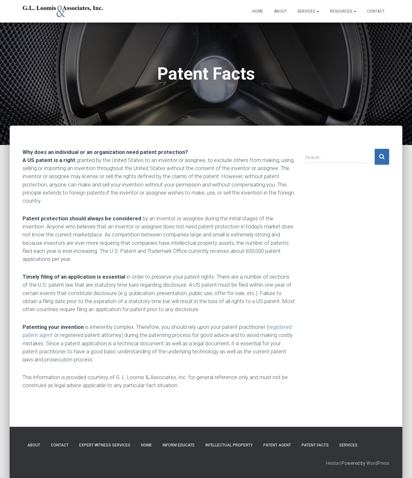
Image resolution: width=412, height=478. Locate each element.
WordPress (377, 463)
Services (308, 11)
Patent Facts (315, 445)
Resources (343, 11)
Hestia (332, 463)
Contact (376, 11)
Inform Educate (179, 445)
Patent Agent (277, 445)
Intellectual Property (229, 445)
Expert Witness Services (104, 445)
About (280, 11)
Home (257, 11)
